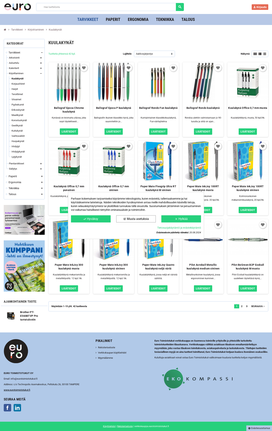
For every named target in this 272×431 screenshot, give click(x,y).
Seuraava (258, 306)
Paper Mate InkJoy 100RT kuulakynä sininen (248, 188)
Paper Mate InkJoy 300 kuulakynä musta (69, 266)
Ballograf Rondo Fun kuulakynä (158, 107)
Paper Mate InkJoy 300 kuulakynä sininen (113, 266)
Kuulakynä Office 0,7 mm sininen (113, 188)
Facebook (7, 407)
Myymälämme (105, 357)
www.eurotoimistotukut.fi (17, 390)
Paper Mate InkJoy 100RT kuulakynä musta (203, 188)
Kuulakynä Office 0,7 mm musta (247, 107)
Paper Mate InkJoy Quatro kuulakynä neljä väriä (158, 266)
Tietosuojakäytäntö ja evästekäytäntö (179, 227)
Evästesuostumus (259, 428)
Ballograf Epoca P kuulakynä (113, 107)
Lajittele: (127, 53)
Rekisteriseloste (106, 347)
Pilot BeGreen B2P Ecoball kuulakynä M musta (248, 266)
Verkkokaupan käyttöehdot (112, 352)
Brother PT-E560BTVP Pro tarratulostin (29, 316)
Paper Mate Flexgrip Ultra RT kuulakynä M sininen (158, 188)
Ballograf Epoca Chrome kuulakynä (69, 109)
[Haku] (110, 7)
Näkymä (245, 53)
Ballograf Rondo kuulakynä (203, 107)
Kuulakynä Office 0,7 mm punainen (69, 188)
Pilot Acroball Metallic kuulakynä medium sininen (203, 266)
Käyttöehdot (109, 426)
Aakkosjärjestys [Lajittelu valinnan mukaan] (144, 53)
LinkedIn (17, 407)
